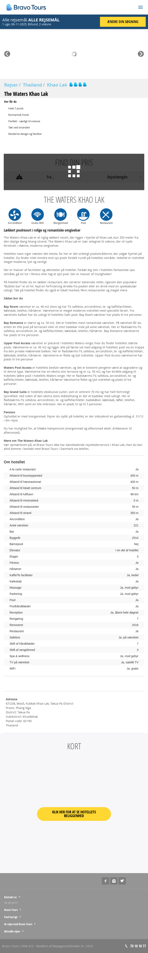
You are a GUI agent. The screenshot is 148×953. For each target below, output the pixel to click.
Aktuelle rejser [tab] (12, 931)
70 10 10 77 (11, 903)
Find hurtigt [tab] (10, 917)
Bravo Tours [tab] (11, 910)
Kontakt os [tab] (10, 897)
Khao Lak (57, 85)
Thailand (32, 85)
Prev (7, 52)
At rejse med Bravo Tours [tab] (18, 924)
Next (141, 52)
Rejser (11, 85)
